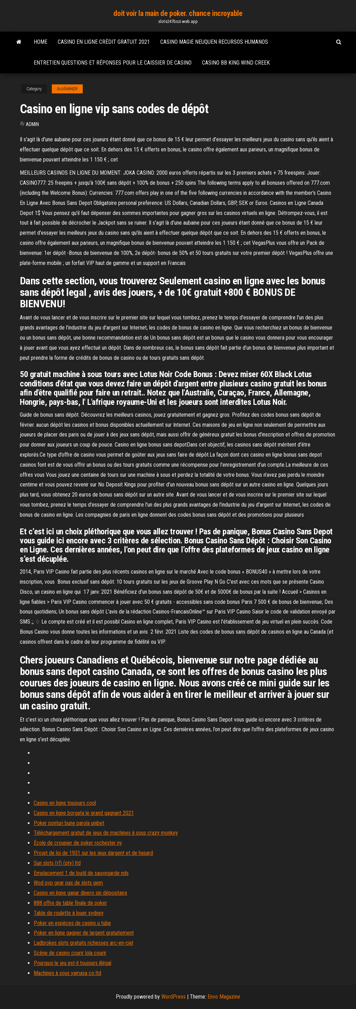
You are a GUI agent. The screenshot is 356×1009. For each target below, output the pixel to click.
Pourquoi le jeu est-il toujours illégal (72, 963)
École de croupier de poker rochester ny (78, 843)
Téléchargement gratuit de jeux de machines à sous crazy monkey (106, 832)
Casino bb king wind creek (236, 62)
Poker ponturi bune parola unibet (69, 823)
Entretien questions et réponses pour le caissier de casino (113, 62)
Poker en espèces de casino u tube (72, 923)
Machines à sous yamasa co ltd (67, 973)
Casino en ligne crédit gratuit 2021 (104, 42)
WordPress (173, 996)
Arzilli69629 (67, 88)
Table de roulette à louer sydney (69, 913)
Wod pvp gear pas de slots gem (68, 882)
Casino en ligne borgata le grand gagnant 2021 (84, 813)
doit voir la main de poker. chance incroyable (177, 13)
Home (40, 42)
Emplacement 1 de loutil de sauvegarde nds (81, 873)
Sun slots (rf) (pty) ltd (57, 863)
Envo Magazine (224, 996)
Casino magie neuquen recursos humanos (214, 42)
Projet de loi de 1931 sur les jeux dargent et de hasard (93, 853)
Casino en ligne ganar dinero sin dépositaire (80, 893)
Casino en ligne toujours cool (65, 803)
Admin (32, 124)
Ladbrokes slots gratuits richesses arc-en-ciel (83, 943)
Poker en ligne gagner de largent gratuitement (84, 932)
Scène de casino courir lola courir (70, 953)
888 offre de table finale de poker (70, 903)
